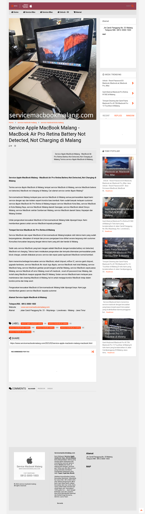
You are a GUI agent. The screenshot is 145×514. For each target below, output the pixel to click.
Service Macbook (114, 296)
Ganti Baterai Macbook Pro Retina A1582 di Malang (117, 212)
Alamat (78, 12)
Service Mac (29, 12)
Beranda (60, 503)
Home (14, 12)
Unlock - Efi (63, 12)
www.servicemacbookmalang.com (35, 307)
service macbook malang (27, 123)
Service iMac (46, 12)
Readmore (109, 191)
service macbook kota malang (52, 123)
